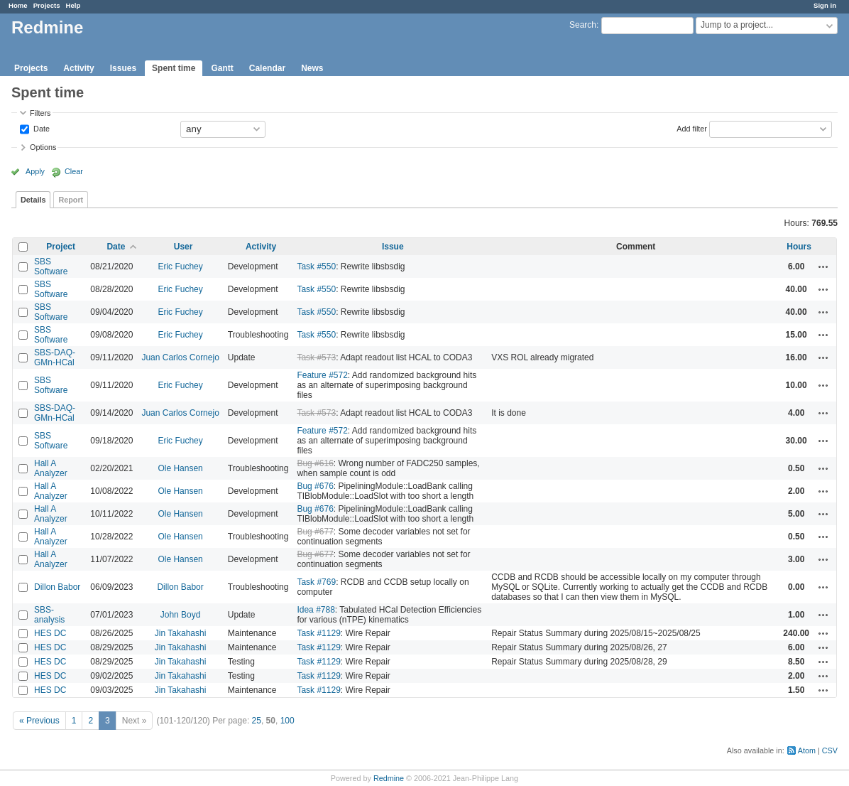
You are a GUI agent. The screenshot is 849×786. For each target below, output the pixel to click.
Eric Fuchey (180, 266)
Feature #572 (322, 375)
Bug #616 (315, 463)
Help (73, 5)
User (183, 247)
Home (18, 5)
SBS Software (50, 266)
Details (33, 199)
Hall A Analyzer (50, 468)
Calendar (267, 68)
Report (70, 199)
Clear (74, 171)
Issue (393, 247)
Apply (35, 171)
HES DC (50, 633)
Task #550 (316, 266)
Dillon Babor (57, 587)
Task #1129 (318, 633)
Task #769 (316, 582)
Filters (40, 113)
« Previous (39, 721)
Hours (799, 247)
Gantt (222, 68)
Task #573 (316, 357)
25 (256, 721)
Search (582, 25)
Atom (807, 750)
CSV (830, 750)
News (312, 68)
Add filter (692, 128)
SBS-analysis (49, 615)
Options (43, 147)
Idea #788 (315, 610)
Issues (123, 68)
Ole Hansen (180, 468)
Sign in (825, 5)
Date (40, 128)
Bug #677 (315, 532)
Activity (78, 68)
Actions (823, 266)
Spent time (173, 68)
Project (60, 247)
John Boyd (180, 615)
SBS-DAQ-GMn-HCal (54, 357)
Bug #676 (315, 486)
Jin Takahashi (181, 633)
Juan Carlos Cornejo (180, 357)
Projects (46, 5)
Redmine (388, 778)
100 (287, 721)
